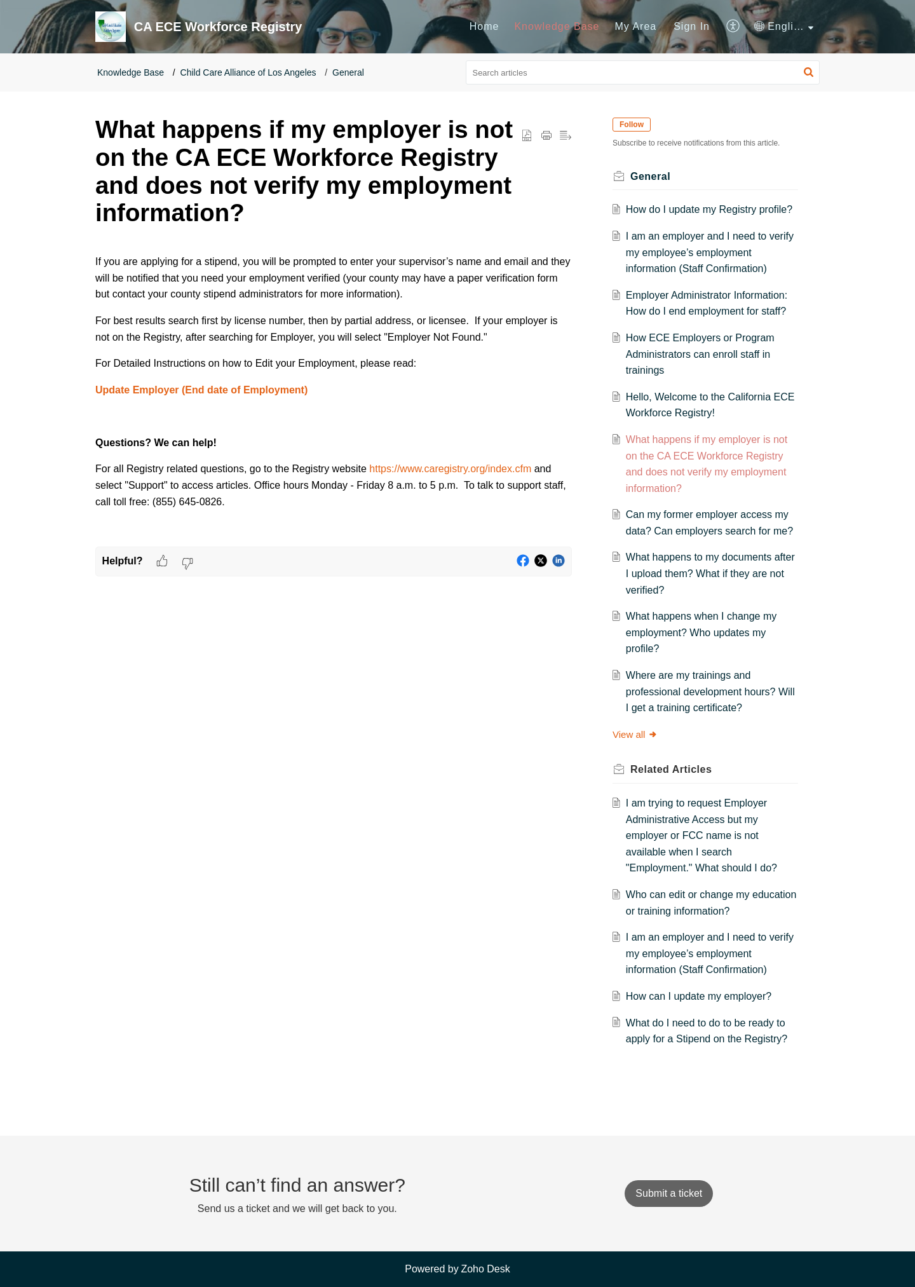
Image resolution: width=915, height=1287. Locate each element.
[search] (643, 72)
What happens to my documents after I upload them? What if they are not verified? (710, 573)
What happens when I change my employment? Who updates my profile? (701, 632)
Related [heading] (671, 769)
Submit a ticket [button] (668, 1193)
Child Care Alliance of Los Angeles (248, 72)
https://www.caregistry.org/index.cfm (450, 468)
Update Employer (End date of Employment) (201, 390)
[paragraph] (333, 395)
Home (484, 26)
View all (635, 734)
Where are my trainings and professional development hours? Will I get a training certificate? (710, 691)
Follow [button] (632, 124)
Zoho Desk (485, 1268)
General (348, 72)
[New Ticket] (669, 1193)
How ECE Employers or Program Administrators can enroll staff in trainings (700, 354)
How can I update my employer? (698, 996)
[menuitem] (484, 26)
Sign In (692, 26)
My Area (636, 26)
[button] (733, 26)
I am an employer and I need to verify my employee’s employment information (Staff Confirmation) (710, 252)
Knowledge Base (556, 26)
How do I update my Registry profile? (709, 209)
